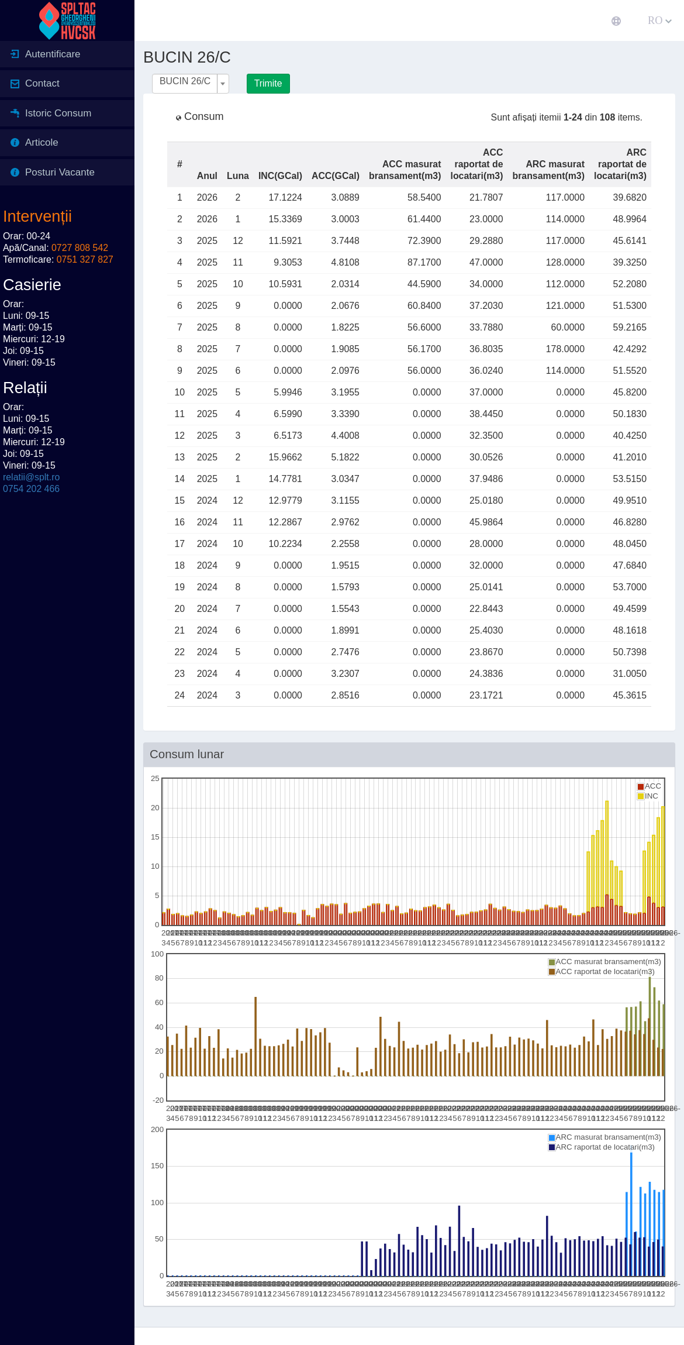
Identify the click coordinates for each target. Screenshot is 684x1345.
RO (660, 20)
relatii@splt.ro (31, 477)
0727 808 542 (79, 248)
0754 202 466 (31, 489)
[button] (154, 20)
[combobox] (190, 84)
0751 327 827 (85, 259)
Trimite (268, 83)
